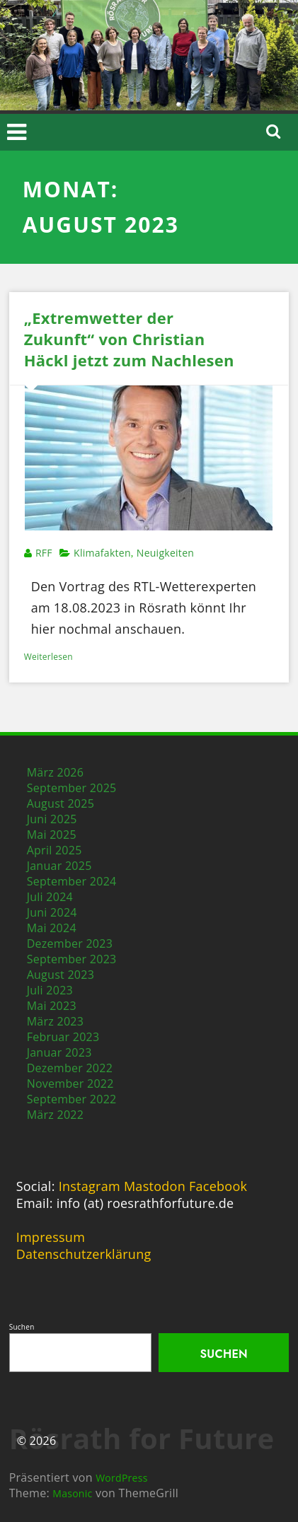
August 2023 (61, 974)
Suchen (22, 1327)
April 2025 (54, 850)
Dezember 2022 (70, 1068)
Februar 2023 (63, 1037)
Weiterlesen (48, 657)
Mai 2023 (51, 1005)
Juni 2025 (52, 819)
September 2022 (72, 1099)
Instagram (89, 1186)
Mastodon (154, 1186)
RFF (43, 552)
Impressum (50, 1236)
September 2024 (72, 881)
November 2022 (70, 1083)
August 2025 (61, 803)
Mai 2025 (51, 834)
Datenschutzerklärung (83, 1253)
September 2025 (72, 788)
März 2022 (55, 1114)
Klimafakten (102, 552)
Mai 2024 (51, 928)
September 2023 (72, 959)
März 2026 (55, 772)
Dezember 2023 (70, 943)
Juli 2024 (50, 897)
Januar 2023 (59, 1052)
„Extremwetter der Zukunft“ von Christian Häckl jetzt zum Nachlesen (129, 339)
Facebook (218, 1186)
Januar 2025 (59, 865)
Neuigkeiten (165, 552)
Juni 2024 (52, 912)
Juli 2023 (50, 990)
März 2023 (55, 1021)
